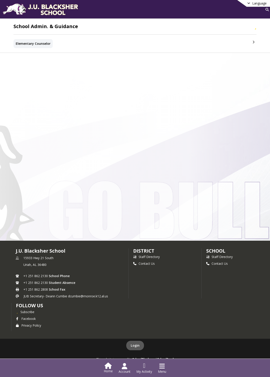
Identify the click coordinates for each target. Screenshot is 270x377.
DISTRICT (143, 251)
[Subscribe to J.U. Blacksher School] (25, 311)
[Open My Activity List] (144, 368)
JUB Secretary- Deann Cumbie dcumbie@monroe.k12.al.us (66, 296)
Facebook (26, 318)
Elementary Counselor (33, 43)
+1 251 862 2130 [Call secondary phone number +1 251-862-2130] (35, 283)
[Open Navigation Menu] (162, 368)
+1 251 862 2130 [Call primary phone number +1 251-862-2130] (35, 276)
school (215, 251)
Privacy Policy (28, 325)
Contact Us (144, 263)
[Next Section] (253, 42)
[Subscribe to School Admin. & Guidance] (256, 26)
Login (135, 345)
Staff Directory (146, 257)
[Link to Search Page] (266, 9)
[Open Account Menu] (125, 368)
